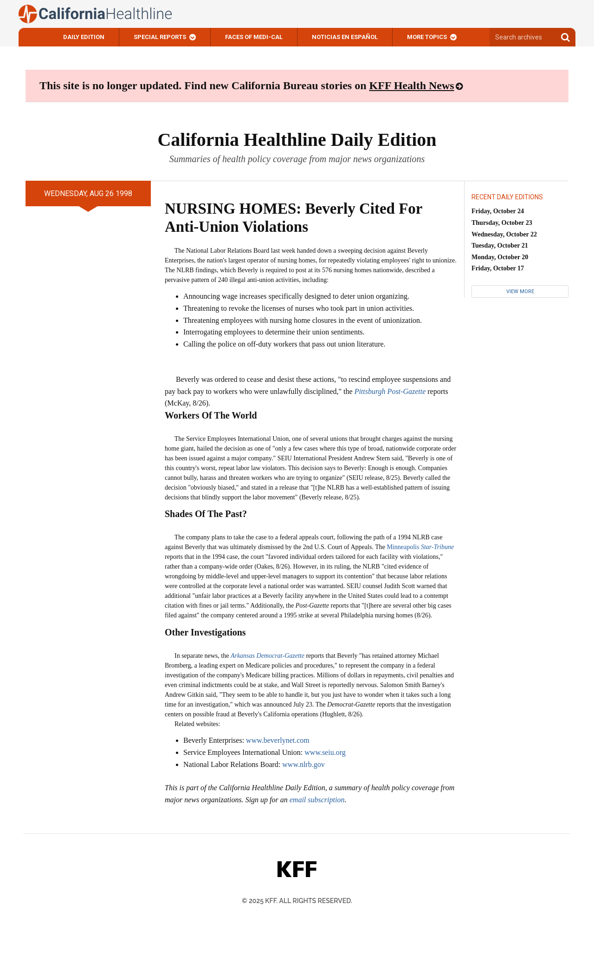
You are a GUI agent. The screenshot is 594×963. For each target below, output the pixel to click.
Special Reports (160, 36)
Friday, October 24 (497, 211)
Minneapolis (420, 547)
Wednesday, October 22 (504, 234)
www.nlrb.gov (303, 764)
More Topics (427, 36)
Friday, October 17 (497, 268)
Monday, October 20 (499, 257)
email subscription (317, 800)
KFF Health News (411, 85)
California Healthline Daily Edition (296, 139)
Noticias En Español (345, 36)
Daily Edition (83, 36)
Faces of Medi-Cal (254, 36)
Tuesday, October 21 (499, 245)
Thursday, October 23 (501, 222)
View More (520, 291)
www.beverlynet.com (278, 740)
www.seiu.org (324, 752)
